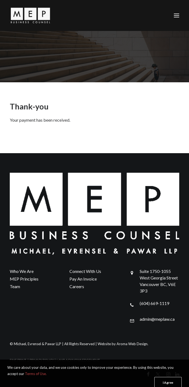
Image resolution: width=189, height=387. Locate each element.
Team (15, 286)
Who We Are (22, 271)
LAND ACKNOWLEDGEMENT (78, 360)
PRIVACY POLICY (42, 360)
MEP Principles (24, 278)
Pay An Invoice (83, 278)
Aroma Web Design (132, 344)
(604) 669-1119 (154, 303)
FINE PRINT (18, 360)
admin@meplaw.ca (157, 319)
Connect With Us (85, 271)
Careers (76, 286)
